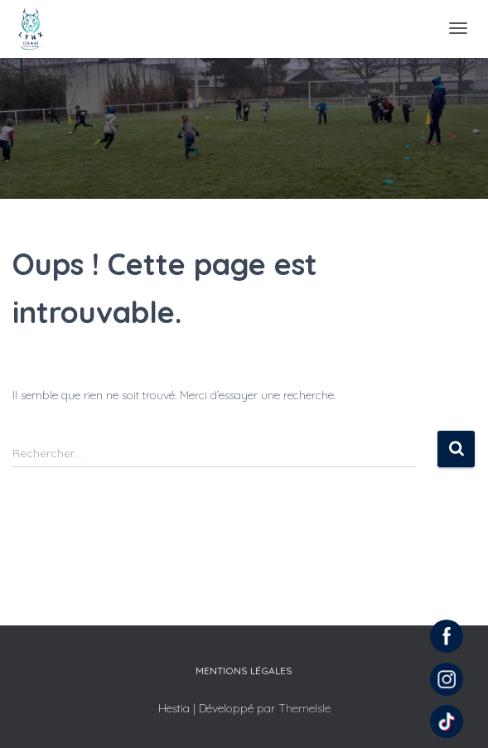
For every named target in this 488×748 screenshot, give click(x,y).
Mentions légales (244, 670)
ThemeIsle (304, 708)
